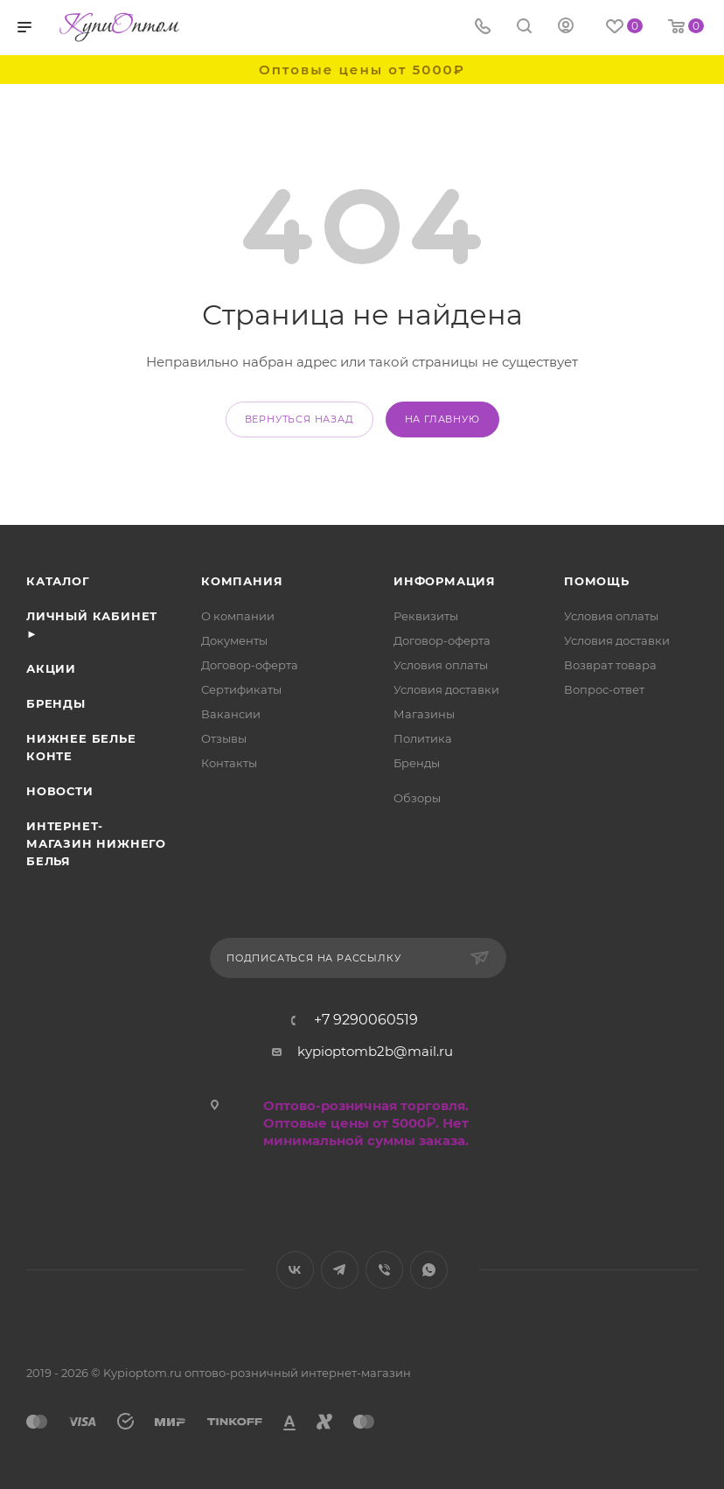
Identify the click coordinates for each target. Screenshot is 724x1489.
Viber (384, 1270)
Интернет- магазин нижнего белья (96, 843)
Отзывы (224, 738)
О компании (238, 616)
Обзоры (417, 798)
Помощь (597, 581)
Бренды (56, 703)
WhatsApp (429, 1270)
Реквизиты (425, 616)
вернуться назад (299, 419)
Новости (60, 791)
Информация (444, 581)
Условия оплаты (440, 665)
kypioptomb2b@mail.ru (375, 1051)
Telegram (340, 1270)
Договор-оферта (249, 665)
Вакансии (231, 714)
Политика (422, 738)
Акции (51, 668)
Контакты (229, 763)
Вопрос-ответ (604, 689)
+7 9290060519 (366, 1020)
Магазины (424, 714)
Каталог (58, 581)
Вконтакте (295, 1270)
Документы (234, 640)
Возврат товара (610, 665)
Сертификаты (241, 689)
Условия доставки (446, 689)
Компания (241, 581)
